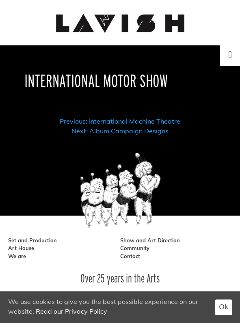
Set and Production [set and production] (32, 241)
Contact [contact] (130, 256)
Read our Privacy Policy (71, 312)
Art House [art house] (21, 248)
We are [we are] (17, 256)
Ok (223, 307)
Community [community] (134, 248)
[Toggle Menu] (230, 54)
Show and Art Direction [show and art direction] (150, 241)
